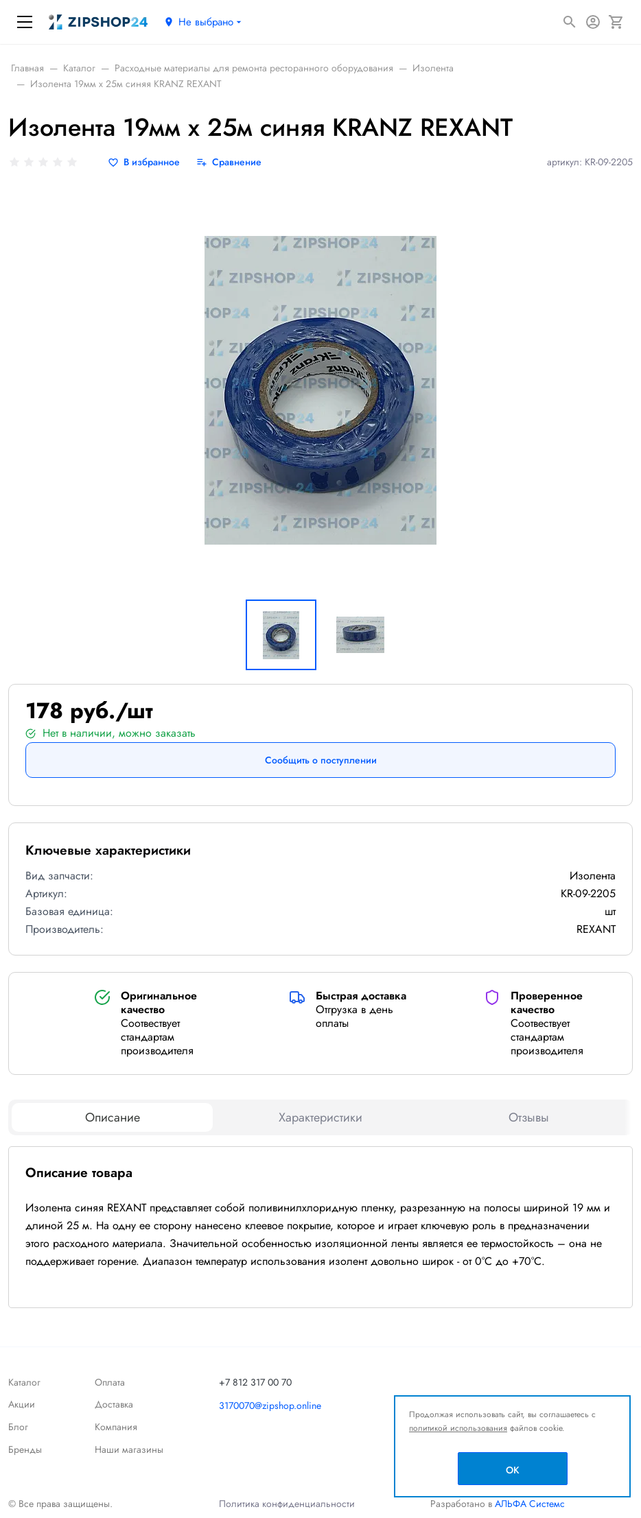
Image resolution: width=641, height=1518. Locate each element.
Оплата (110, 1382)
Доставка (114, 1404)
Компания (116, 1427)
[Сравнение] (228, 162)
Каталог (24, 1382)
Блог (18, 1427)
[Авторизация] (593, 22)
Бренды (25, 1449)
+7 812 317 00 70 (255, 1382)
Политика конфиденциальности (287, 1503)
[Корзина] (616, 22)
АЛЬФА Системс (528, 1503)
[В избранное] (144, 162)
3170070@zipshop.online (270, 1405)
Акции (21, 1404)
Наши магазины (129, 1449)
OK (513, 1470)
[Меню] (24, 22)
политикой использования (458, 1428)
